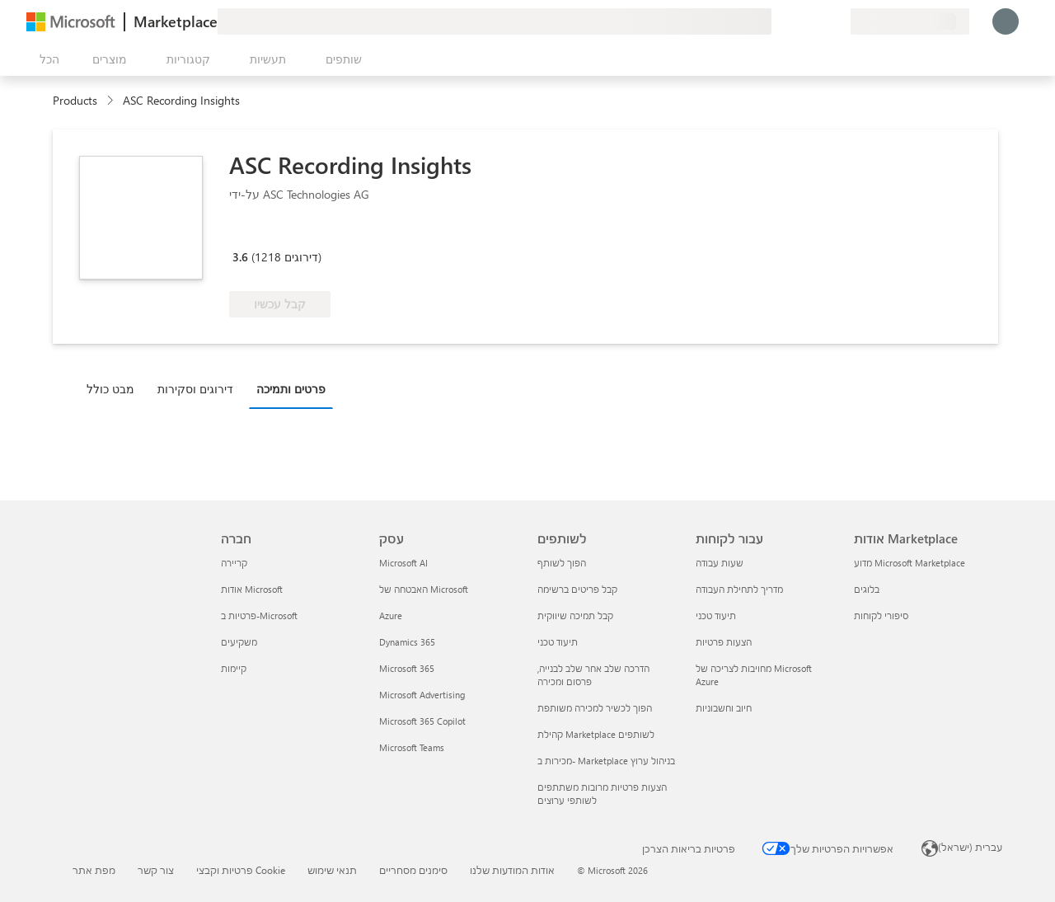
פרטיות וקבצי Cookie (240, 869)
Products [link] (75, 100)
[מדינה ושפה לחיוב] (910, 21)
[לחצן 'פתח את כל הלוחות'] (46, 59)
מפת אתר (94, 869)
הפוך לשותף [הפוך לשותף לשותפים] (561, 563)
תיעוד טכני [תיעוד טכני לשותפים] (557, 642)
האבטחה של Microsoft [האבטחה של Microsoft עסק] (423, 589)
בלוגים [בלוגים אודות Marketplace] (866, 589)
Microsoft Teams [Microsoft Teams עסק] (411, 747)
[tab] (114, 388)
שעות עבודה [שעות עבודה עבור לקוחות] (719, 563)
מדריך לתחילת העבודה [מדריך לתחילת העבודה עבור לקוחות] (739, 589)
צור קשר (156, 869)
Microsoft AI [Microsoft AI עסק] (403, 563)
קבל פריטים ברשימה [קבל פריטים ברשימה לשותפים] (577, 589)
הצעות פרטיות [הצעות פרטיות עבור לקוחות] (724, 642)
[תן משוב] (778, 21)
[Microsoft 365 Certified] (290, 233)
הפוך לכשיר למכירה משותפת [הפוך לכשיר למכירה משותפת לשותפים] (594, 708)
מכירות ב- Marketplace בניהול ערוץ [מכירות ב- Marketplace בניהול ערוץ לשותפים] (606, 760)
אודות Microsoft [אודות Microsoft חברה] (252, 589)
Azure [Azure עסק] (390, 615)
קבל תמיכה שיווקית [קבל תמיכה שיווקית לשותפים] (575, 615)
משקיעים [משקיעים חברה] (239, 642)
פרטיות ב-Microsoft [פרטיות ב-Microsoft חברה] (259, 615)
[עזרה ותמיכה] (797, 21)
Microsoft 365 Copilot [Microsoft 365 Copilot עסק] (422, 721)
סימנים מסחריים (413, 869)
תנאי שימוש (332, 869)
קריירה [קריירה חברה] (234, 563)
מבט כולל (110, 389)
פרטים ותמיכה (291, 389)
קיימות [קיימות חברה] (233, 668)
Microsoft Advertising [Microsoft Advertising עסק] (422, 694)
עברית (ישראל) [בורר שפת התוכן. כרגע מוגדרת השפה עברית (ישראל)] (970, 846)
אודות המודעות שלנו (512, 869)
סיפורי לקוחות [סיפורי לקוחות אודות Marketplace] (881, 615)
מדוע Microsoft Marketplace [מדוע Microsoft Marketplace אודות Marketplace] (909, 563)
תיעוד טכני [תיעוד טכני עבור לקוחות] (716, 615)
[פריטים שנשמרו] (817, 21)
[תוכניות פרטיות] (837, 21)
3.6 (240, 257)
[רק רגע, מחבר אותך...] (1005, 21)
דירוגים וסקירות (195, 389)
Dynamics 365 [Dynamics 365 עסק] (407, 642)
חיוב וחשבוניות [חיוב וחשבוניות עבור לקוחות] (724, 708)
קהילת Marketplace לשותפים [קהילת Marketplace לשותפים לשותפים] (595, 734)
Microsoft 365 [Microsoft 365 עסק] (406, 668)
